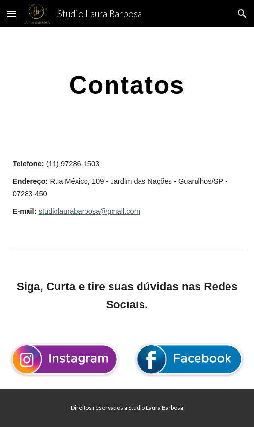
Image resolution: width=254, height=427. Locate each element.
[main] (127, 85)
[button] (12, 13)
